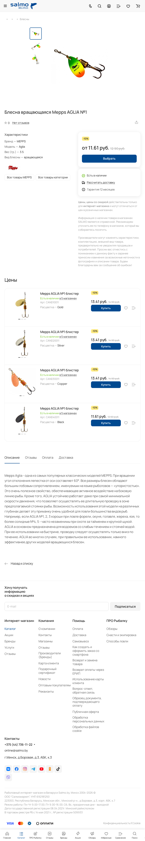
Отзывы (31, 457)
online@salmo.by (16, 750)
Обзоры (111, 629)
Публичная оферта (85, 712)
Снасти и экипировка (121, 635)
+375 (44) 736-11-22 (18, 744)
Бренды (10, 641)
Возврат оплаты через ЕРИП (88, 672)
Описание (12, 457)
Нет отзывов (20, 123)
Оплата (47, 457)
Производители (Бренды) (50, 655)
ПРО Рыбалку (116, 620)
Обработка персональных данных (88, 719)
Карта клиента (49, 663)
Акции (9, 635)
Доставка (66, 457)
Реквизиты (46, 691)
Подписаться (125, 606)
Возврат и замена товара (84, 662)
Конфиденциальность (116, 823)
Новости (45, 679)
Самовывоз (80, 641)
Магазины (46, 641)
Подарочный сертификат (47, 671)
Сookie (136, 823)
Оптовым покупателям (55, 685)
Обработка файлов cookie (85, 729)
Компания (46, 620)
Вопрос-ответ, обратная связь (83, 690)
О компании (47, 629)
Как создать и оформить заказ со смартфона (85, 651)
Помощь (78, 620)
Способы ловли (117, 641)
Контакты (45, 635)
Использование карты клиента (88, 681)
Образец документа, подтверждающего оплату (87, 702)
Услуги (9, 647)
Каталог (10, 629)
